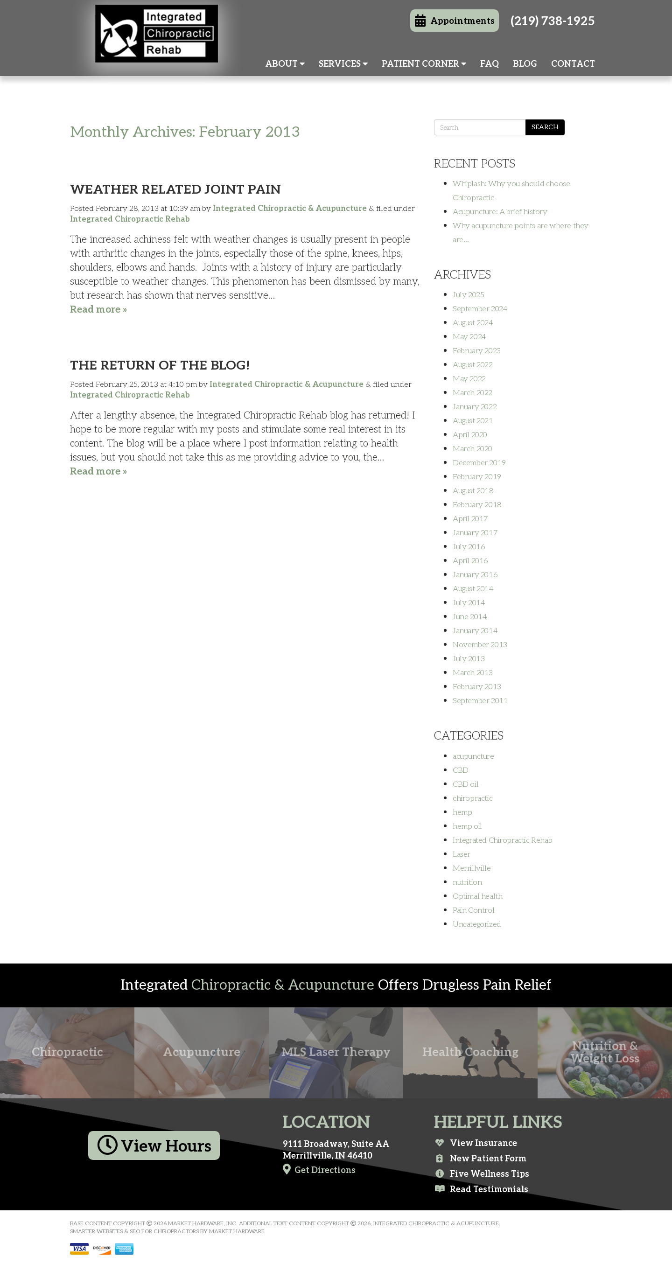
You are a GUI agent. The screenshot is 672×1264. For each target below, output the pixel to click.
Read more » (98, 309)
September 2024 (480, 309)
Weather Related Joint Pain (175, 189)
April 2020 (470, 435)
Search (545, 127)
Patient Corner (424, 64)
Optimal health (477, 896)
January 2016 (475, 575)
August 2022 (473, 365)
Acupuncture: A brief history (500, 211)
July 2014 (469, 603)
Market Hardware (237, 1231)
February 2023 (477, 351)
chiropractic (472, 798)
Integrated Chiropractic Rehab (130, 219)
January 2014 (475, 630)
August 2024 (473, 323)
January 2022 (475, 407)
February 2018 (477, 505)
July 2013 (468, 658)
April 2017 (470, 519)
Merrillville (471, 868)
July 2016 (469, 547)
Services (343, 64)
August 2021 (473, 421)
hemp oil (467, 826)
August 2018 (473, 491)
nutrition (467, 882)
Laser (461, 854)
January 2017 (475, 533)
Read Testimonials (481, 1189)
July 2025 (468, 295)
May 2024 (469, 337)
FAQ (489, 64)
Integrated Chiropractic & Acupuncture (290, 208)
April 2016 (470, 561)
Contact (573, 64)
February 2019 (477, 477)
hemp (462, 812)
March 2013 (473, 672)
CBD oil (465, 784)
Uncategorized (477, 924)
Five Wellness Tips (481, 1174)
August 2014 (473, 589)
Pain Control (473, 910)
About (285, 64)
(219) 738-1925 (553, 21)
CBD (461, 770)
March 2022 (472, 393)
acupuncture (473, 756)
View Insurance (475, 1143)
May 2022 (469, 379)
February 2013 (477, 686)
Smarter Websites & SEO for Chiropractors (134, 1231)
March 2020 (472, 449)
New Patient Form (480, 1158)
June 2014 (470, 617)
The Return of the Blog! (160, 365)
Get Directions (319, 1169)
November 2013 (480, 644)
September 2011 (480, 700)
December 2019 (479, 463)
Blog (525, 64)
